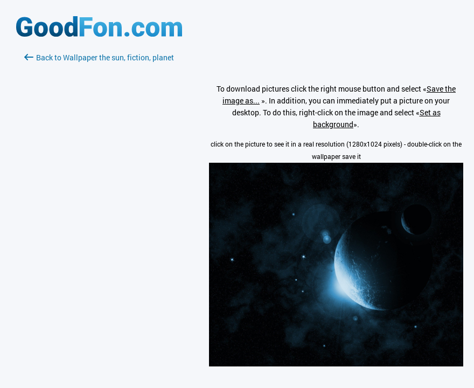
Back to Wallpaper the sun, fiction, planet (99, 57)
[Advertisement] (99, 191)
